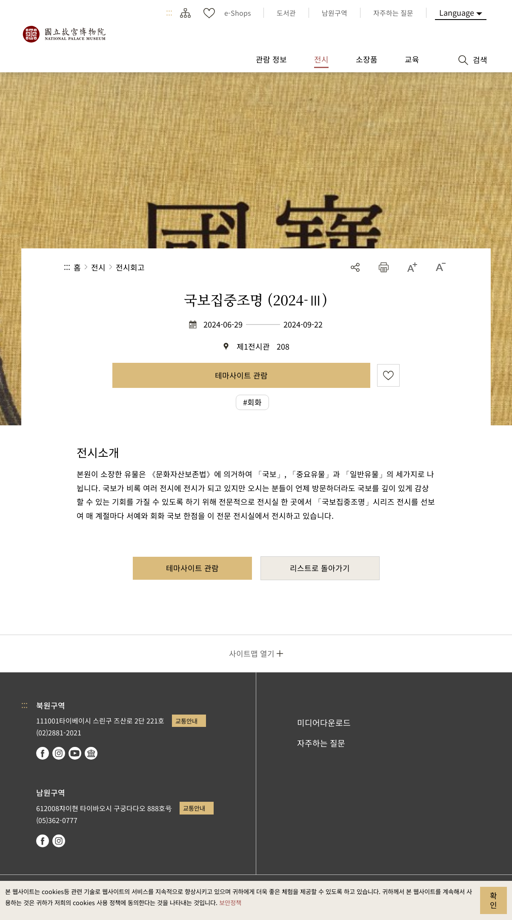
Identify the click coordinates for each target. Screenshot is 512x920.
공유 (355, 267)
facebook (42, 753)
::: (169, 12)
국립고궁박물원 (63, 34)
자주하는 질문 (321, 743)
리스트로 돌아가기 (320, 567)
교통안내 (186, 720)
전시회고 (130, 267)
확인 (493, 900)
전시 (98, 267)
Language (456, 12)
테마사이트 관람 (241, 375)
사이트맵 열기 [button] (252, 653)
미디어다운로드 (324, 723)
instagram (58, 753)
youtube (75, 753)
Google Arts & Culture (91, 753)
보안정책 (230, 902)
